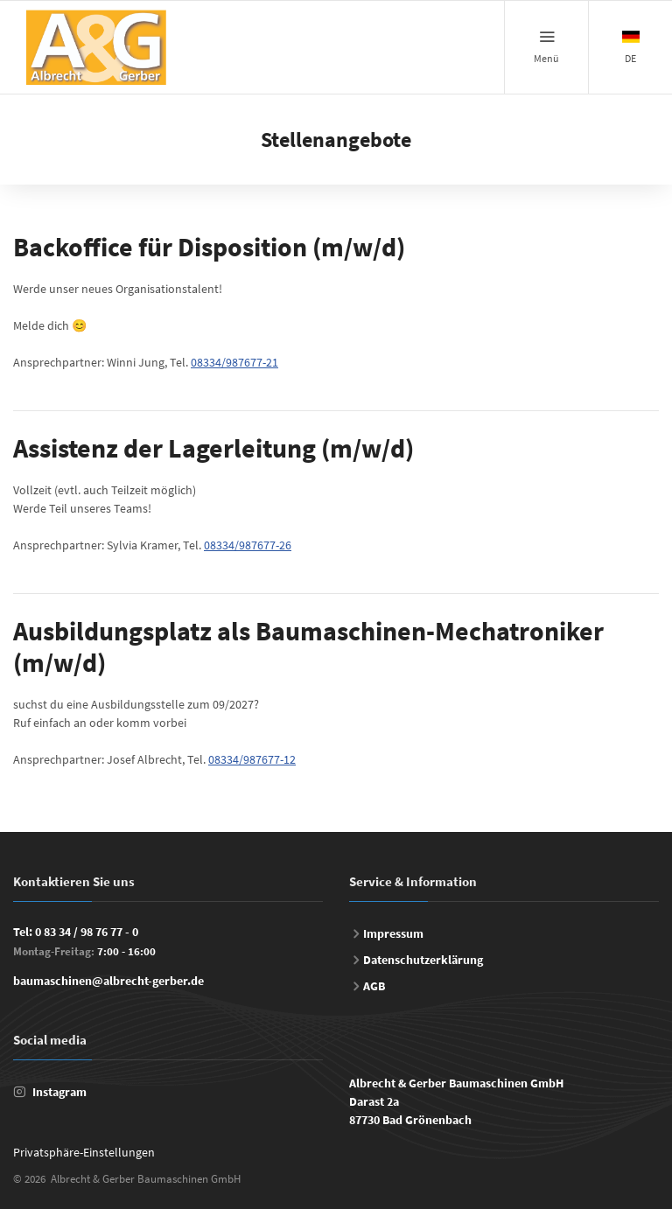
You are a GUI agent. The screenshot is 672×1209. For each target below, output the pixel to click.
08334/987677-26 (247, 545)
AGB (374, 986)
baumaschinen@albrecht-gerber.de (108, 981)
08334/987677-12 (252, 759)
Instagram (59, 1092)
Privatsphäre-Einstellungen (84, 1152)
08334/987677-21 (234, 362)
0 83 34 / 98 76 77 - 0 (86, 932)
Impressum (393, 933)
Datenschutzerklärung (423, 960)
